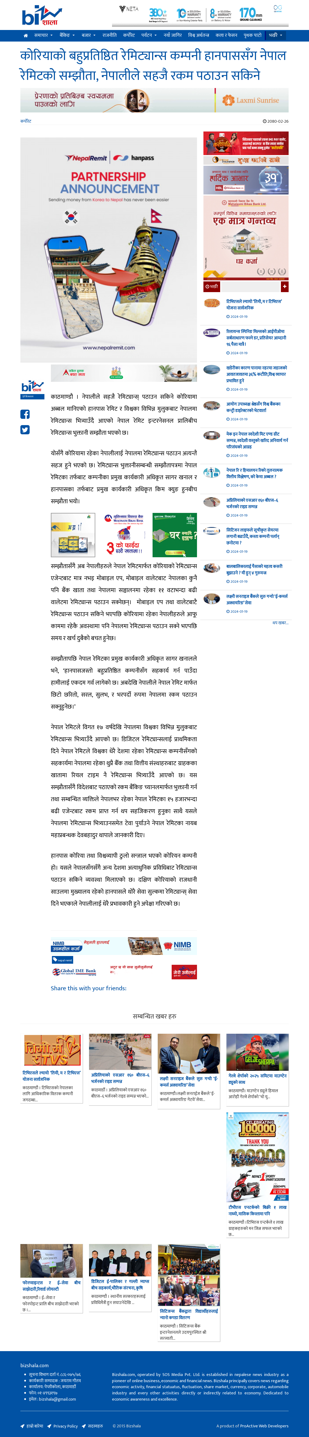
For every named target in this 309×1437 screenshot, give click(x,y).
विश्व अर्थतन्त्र (198, 35)
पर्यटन (146, 35)
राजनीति (110, 35)
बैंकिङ (65, 35)
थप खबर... (281, 623)
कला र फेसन (226, 35)
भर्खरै (273, 35)
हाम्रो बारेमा (35, 1426)
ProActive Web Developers (264, 1426)
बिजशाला (28, 397)
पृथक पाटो (253, 35)
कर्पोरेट (129, 35)
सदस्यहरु (95, 1426)
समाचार (41, 35)
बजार (86, 35)
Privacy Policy (65, 1426)
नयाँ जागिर (173, 35)
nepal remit (62, 960)
